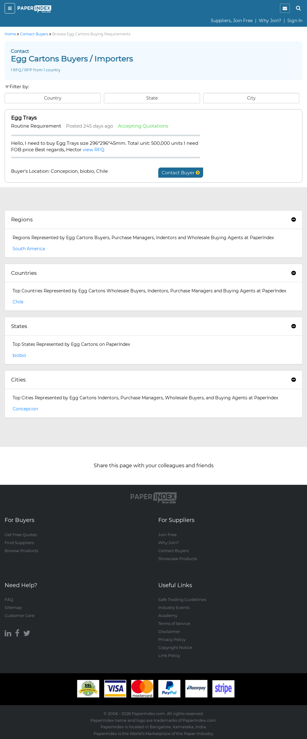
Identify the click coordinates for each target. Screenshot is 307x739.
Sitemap (13, 607)
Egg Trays (24, 118)
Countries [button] (153, 273)
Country (52, 98)
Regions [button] (153, 219)
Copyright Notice (175, 647)
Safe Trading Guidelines (182, 599)
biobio (19, 355)
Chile (18, 302)
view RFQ (93, 149)
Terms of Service (174, 623)
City (251, 98)
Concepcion (25, 409)
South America (29, 248)
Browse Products (21, 550)
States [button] (153, 326)
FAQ (9, 599)
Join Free (167, 534)
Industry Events (173, 607)
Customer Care (19, 615)
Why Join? (270, 20)
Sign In (294, 20)
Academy (167, 615)
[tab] (153, 220)
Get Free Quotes (21, 534)
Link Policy (169, 655)
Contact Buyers (173, 550)
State (152, 98)
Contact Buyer (181, 173)
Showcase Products (177, 558)
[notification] (285, 8)
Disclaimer (169, 631)
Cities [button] (153, 380)
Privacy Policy (172, 639)
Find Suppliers (19, 542)
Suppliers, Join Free (232, 20)
